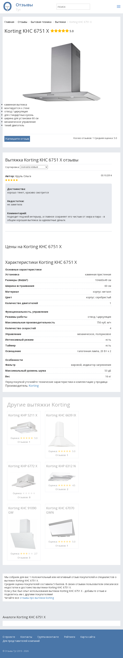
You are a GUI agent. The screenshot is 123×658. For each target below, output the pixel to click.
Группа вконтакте (48, 636)
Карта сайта (87, 636)
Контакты (26, 636)
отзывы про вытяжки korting (37, 597)
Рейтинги (69, 636)
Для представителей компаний (21, 641)
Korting (34, 386)
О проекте (9, 636)
